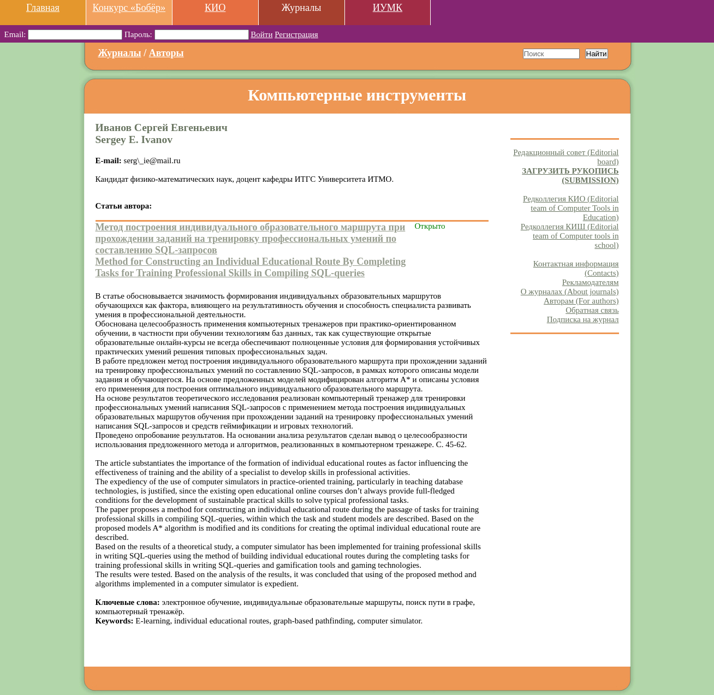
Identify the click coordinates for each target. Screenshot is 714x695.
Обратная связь (592, 310)
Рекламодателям (590, 282)
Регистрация (296, 34)
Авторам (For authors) (581, 300)
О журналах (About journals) (570, 291)
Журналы (119, 52)
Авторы (166, 52)
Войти (261, 34)
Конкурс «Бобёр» (129, 7)
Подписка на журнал (583, 319)
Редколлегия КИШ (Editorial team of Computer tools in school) (570, 236)
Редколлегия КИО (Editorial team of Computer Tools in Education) (570, 208)
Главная (42, 7)
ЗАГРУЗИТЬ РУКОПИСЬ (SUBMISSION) (570, 176)
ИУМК (387, 7)
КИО (215, 7)
